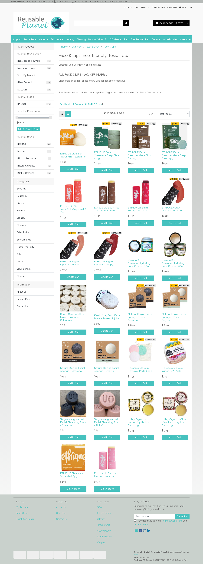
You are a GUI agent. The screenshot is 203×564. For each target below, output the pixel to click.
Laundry (70, 39)
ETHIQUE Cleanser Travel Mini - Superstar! (73, 155)
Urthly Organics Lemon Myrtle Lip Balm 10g (138, 422)
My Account (22, 507)
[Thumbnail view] (62, 114)
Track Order (22, 513)
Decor (155, 39)
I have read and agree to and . (160, 522)
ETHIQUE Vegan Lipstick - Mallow (70, 263)
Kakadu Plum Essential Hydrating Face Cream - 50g (173, 263)
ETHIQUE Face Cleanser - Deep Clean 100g (107, 155)
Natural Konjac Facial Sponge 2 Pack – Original (174, 317)
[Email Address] (154, 516)
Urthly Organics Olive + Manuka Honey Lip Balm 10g (175, 422)
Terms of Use (103, 525)
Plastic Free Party (132, 39)
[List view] (68, 114)
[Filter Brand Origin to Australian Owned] (34, 68)
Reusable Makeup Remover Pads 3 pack (140, 369)
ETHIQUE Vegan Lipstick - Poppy (103, 263)
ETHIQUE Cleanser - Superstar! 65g (71, 475)
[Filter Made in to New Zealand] (34, 82)
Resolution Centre (25, 519)
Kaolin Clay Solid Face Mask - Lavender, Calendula (73, 317)
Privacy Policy (103, 530)
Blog (136, 7)
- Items (169, 23)
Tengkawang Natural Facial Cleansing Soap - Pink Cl (107, 422)
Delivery (100, 519)
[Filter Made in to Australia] (34, 89)
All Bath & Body (93, 104)
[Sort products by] (173, 114)
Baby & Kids (94, 39)
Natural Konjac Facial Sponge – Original (106, 369)
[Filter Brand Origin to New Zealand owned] (34, 61)
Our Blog (60, 513)
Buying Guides (158, 7)
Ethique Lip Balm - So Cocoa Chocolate (106, 209)
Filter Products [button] (25, 46)
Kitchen (42, 39)
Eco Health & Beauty (71, 104)
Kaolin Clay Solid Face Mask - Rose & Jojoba (107, 317)
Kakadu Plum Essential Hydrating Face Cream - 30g (139, 263)
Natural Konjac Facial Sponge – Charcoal (72, 369)
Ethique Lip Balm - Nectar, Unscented (105, 475)
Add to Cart (73, 169)
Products (128, 7)
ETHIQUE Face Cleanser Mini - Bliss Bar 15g (139, 155)
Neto (136, 555)
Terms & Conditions (172, 520)
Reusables (29, 39)
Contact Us (172, 7)
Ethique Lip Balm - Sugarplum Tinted (139, 209)
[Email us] (136, 531)
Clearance (185, 39)
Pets (147, 39)
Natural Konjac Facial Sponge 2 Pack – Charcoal (140, 317)
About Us (145, 7)
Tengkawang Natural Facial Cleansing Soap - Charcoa (73, 422)
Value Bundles (170, 39)
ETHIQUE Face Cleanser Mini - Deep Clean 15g (174, 155)
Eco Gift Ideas (112, 39)
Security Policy (104, 536)
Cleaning (81, 39)
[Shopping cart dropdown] (187, 23)
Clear (36, 129)
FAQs (99, 507)
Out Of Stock (73, 488)
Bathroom (56, 39)
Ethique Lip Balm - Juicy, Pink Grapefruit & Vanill (73, 209)
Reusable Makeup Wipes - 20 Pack (172, 369)
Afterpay (100, 542)
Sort (151, 114)
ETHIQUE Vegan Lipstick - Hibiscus (172, 209)
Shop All (16, 39)
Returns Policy (24, 299)
